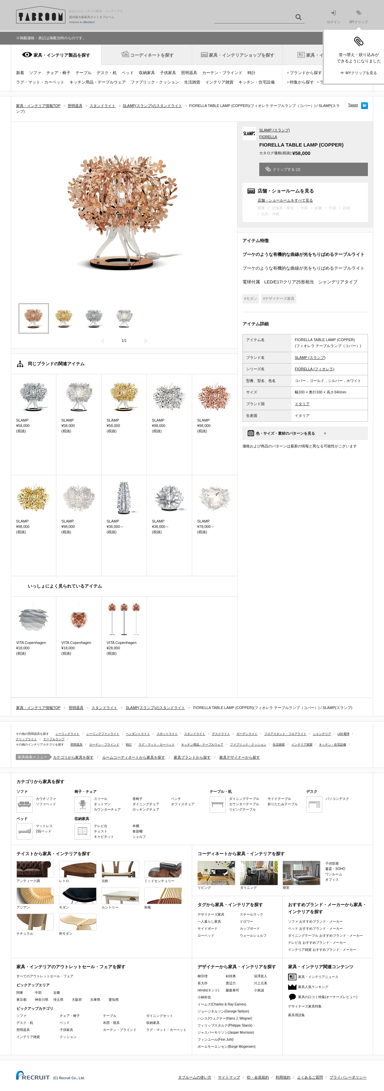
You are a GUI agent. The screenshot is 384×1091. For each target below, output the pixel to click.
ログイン (333, 17)
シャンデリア (322, 733)
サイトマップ (229, 1077)
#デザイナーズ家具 (278, 298)
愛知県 (114, 999)
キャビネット (104, 836)
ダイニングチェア (145, 804)
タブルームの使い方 (194, 1077)
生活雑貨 (192, 82)
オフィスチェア (183, 804)
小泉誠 (259, 990)
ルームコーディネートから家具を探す (133, 757)
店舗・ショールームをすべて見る (285, 200)
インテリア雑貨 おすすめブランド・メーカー (322, 949)
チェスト (100, 831)
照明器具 (189, 72)
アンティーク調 (35, 872)
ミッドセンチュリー (163, 872)
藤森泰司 (232, 990)
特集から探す (302, 82)
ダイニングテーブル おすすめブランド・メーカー (325, 935)
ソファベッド (46, 804)
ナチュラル (35, 924)
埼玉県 (58, 999)
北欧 (120, 872)
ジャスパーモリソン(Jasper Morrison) (226, 1032)
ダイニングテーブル (244, 799)
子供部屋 (332, 863)
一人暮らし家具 (209, 921)
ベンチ (176, 799)
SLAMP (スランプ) (274, 130)
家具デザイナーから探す (239, 757)
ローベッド (206, 935)
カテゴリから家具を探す (73, 757)
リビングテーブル (242, 809)
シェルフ (139, 836)
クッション (68, 1037)
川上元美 (260, 983)
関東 (19, 992)
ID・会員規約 (258, 1077)
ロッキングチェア (145, 809)
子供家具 (168, 72)
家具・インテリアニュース (318, 977)
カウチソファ (46, 799)
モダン (78, 898)
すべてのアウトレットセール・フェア (44, 976)
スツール (100, 799)
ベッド (128, 72)
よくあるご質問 (310, 1077)
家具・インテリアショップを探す (241, 55)
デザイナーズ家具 (211, 914)
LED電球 (343, 733)
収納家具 (147, 72)
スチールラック (251, 914)
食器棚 (137, 831)
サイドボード (208, 928)
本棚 (135, 826)
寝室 (301, 875)
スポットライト (167, 733)
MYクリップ (358, 17)
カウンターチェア (107, 809)
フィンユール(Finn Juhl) (215, 1039)
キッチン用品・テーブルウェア (97, 82)
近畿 (56, 992)
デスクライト (221, 733)
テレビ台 (100, 826)
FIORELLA (268, 137)
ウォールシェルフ (253, 935)
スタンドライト (194, 733)
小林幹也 (204, 997)
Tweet (353, 105)
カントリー (120, 898)
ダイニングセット (159, 1016)
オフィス (332, 879)
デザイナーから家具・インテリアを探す (237, 966)
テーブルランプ (53, 739)
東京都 (21, 999)
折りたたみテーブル (283, 804)
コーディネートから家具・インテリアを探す (241, 853)
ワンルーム (333, 874)
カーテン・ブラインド (222, 72)
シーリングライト (67, 733)
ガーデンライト (247, 733)
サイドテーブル (279, 799)
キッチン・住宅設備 (256, 82)
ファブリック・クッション (155, 82)
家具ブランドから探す (192, 757)
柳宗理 (203, 976)
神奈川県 (41, 999)
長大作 (203, 983)
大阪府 (77, 999)
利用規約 (283, 1077)
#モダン (250, 298)
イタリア (302, 404)
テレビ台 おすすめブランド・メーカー (317, 942)
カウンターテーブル (244, 804)
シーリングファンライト (102, 733)
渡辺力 (231, 983)
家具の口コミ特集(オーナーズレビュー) (328, 997)
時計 (252, 72)
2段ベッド (43, 831)
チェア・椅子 (58, 72)
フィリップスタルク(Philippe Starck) (225, 1025)
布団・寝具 (111, 1023)
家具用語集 (296, 1015)
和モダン (78, 924)
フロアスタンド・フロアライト (285, 733)
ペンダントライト (138, 733)
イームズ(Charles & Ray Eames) (222, 1004)
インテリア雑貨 (219, 82)
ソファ (35, 72)
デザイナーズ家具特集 (305, 1006)
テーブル (83, 72)
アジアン (35, 898)
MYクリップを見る (361, 73)
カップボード (250, 928)
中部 (38, 992)
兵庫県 (95, 999)
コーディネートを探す (152, 55)
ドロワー (246, 921)
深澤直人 (260, 976)
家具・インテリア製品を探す (62, 55)
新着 (20, 72)
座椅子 (137, 799)
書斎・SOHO (335, 869)
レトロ (78, 872)
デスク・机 (107, 72)
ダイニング (259, 875)
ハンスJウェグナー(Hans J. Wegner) (225, 1018)
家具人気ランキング (313, 987)
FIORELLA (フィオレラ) (314, 369)
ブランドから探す (306, 72)
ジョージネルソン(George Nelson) (223, 1011)
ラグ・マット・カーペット (40, 82)
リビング (216, 875)
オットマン (102, 804)
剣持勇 (231, 976)
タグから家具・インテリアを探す (230, 904)
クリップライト (26, 739)
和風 (163, 898)
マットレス (44, 826)
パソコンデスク (337, 799)
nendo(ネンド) (208, 990)
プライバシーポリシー (348, 1077)
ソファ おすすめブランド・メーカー (315, 921)
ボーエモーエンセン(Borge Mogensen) (227, 1046)
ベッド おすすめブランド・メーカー (315, 928)
